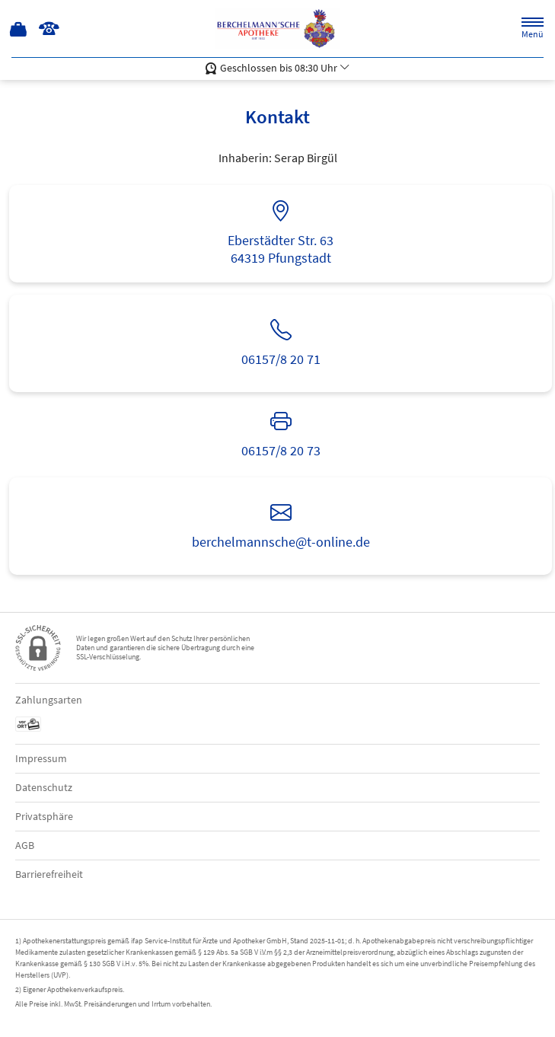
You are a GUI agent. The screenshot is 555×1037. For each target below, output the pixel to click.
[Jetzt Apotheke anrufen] (49, 29)
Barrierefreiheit (49, 874)
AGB (24, 845)
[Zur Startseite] (277, 28)
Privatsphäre (44, 816)
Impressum (41, 758)
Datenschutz (43, 787)
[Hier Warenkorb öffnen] (19, 29)
